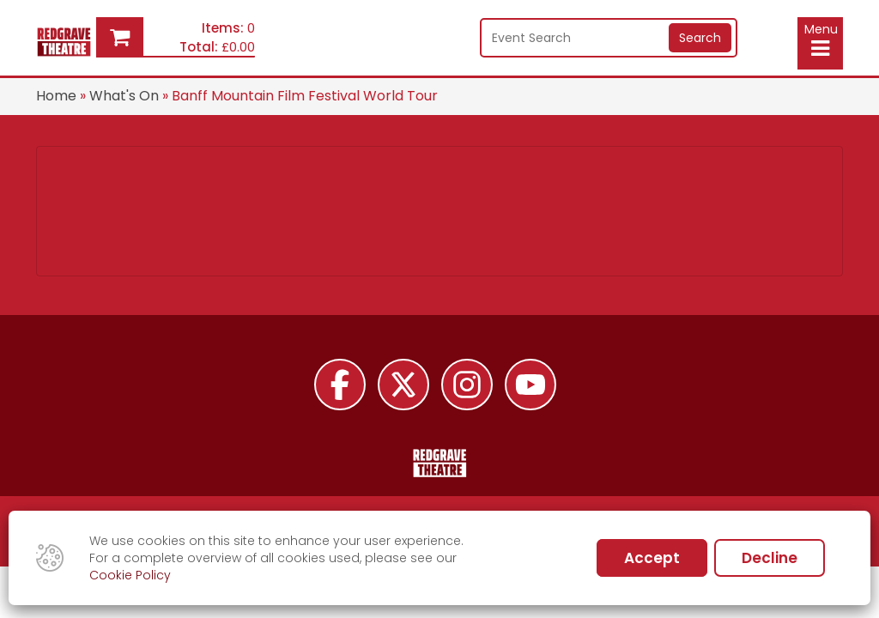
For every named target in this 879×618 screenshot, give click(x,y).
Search (700, 37)
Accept (652, 558)
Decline (769, 558)
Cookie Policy (130, 575)
